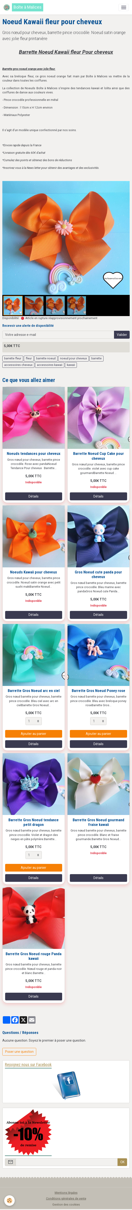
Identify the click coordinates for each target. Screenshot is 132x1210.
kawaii (71, 365)
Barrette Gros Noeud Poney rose (98, 690)
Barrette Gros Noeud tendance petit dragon (33, 822)
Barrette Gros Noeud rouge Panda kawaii (33, 956)
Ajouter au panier (33, 734)
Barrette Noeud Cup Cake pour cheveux (98, 455)
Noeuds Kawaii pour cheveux (33, 572)
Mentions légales (66, 1192)
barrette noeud (46, 358)
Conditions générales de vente (66, 1198)
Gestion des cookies (66, 1204)
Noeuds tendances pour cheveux (34, 453)
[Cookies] (9, 1200)
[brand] (23, 7)
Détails (34, 496)
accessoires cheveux (18, 365)
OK (122, 1162)
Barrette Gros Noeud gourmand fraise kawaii (98, 822)
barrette (96, 358)
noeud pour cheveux (73, 358)
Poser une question (19, 1051)
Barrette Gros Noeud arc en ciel (34, 690)
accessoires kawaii (49, 365)
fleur (29, 358)
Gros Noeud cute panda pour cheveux (98, 574)
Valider (122, 335)
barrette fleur (12, 358)
